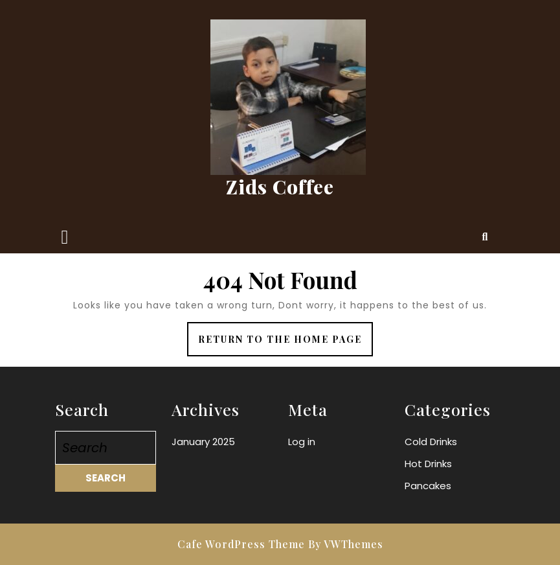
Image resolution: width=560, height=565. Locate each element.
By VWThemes (345, 544)
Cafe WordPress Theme (241, 544)
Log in (301, 441)
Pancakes (428, 485)
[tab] (65, 237)
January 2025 (203, 441)
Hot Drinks (428, 463)
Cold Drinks (431, 441)
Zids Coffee (280, 187)
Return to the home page (285, 343)
